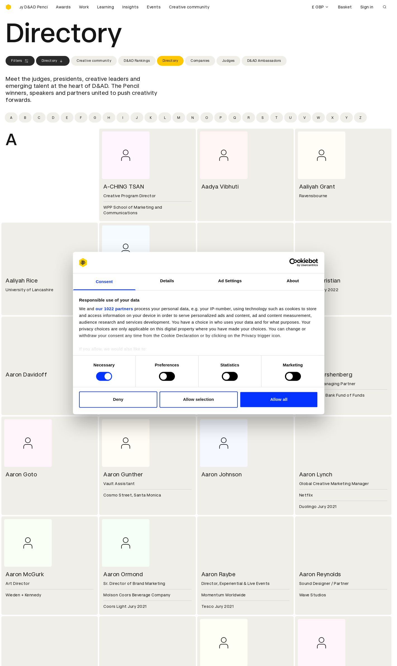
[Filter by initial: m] (179, 117)
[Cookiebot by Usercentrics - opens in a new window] (293, 262)
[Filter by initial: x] (332, 117)
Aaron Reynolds (320, 574)
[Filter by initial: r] (249, 117)
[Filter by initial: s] (263, 117)
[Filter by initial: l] (165, 117)
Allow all (278, 399)
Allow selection (198, 399)
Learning (105, 7)
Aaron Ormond (123, 574)
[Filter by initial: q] (235, 117)
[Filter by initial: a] (11, 117)
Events (154, 7)
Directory (53, 61)
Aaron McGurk (25, 574)
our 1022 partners (114, 309)
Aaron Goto (21, 474)
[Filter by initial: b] (25, 117)
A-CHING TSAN (123, 186)
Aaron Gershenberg (326, 374)
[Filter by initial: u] (291, 117)
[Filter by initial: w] (318, 117)
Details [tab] (167, 281)
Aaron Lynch (315, 474)
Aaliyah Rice (22, 280)
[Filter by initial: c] (39, 117)
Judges (228, 61)
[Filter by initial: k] (151, 117)
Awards (63, 7)
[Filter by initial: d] (53, 117)
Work (84, 7)
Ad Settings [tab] (230, 281)
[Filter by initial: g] (95, 117)
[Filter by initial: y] (346, 117)
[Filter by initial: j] (137, 117)
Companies (200, 61)
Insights (130, 7)
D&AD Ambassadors (264, 61)
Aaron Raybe (218, 574)
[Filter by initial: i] (123, 117)
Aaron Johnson (221, 474)
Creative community (189, 7)
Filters (20, 61)
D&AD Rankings (137, 61)
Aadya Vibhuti (220, 186)
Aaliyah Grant (317, 186)
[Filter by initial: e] (67, 117)
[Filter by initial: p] (221, 117)
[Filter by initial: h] (109, 117)
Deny (118, 399)
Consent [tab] (104, 281)
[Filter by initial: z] (360, 117)
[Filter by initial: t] (277, 117)
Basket (345, 7)
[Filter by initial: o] (207, 117)
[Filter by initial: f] (81, 117)
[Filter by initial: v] (305, 117)
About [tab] (293, 281)
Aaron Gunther (123, 474)
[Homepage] (8, 7)
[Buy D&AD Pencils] (33, 7)
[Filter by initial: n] (193, 117)
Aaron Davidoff (26, 374)
